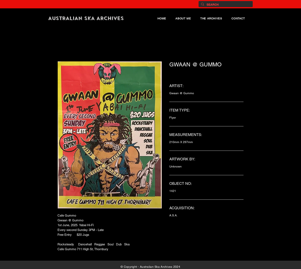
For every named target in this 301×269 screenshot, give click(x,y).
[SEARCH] (225, 4)
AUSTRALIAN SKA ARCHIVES (86, 18)
